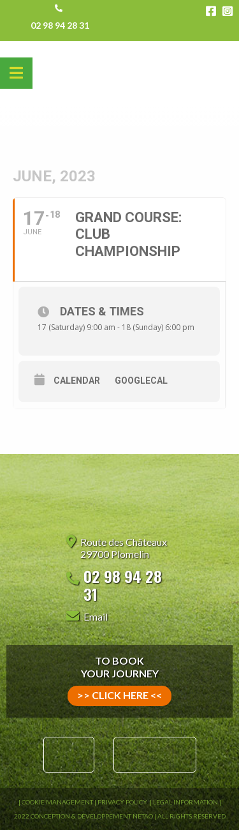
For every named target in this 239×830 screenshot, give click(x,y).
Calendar (77, 380)
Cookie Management (57, 802)
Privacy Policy (123, 802)
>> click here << (119, 695)
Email (95, 616)
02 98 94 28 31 (60, 25)
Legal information (185, 802)
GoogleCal (141, 380)
